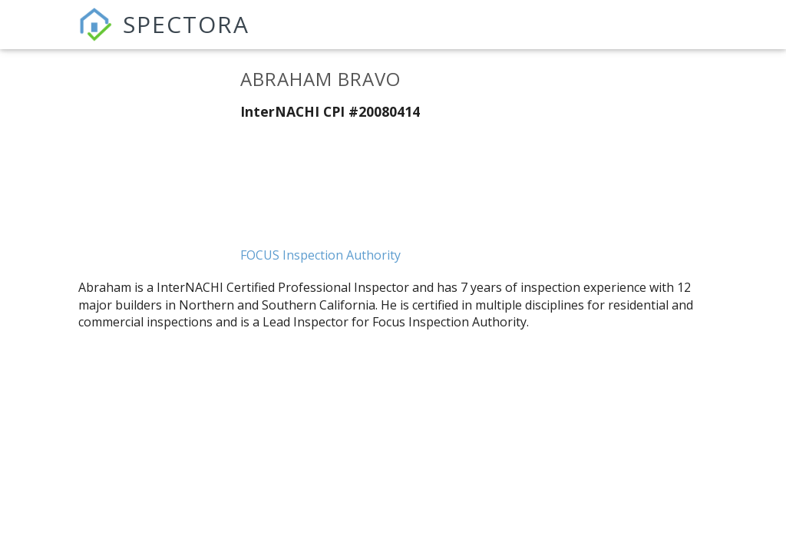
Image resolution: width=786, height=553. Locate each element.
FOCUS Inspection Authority (320, 255)
